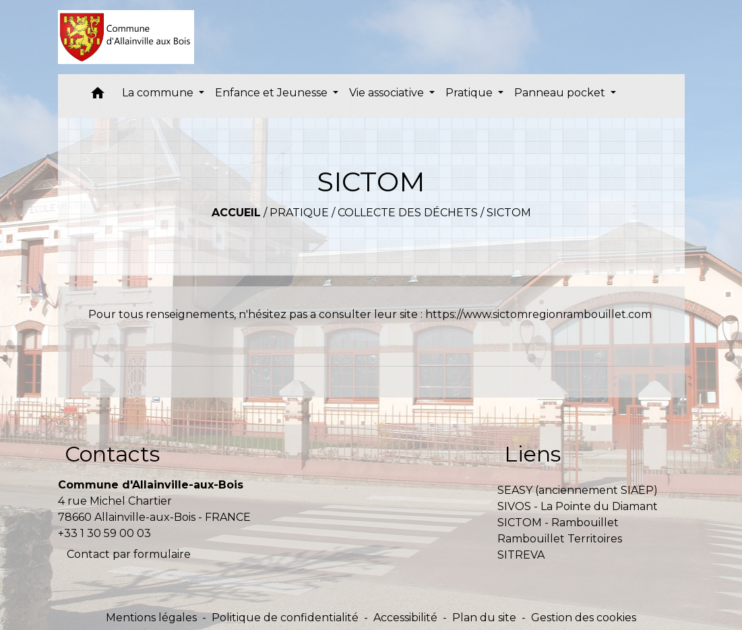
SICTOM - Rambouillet (558, 522)
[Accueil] (126, 37)
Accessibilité (405, 617)
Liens (532, 454)
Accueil (236, 212)
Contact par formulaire (129, 554)
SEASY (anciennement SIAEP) (577, 490)
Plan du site (484, 617)
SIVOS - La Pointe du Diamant (577, 506)
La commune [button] (159, 92)
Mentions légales (151, 617)
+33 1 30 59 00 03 (104, 533)
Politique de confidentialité (285, 617)
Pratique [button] (470, 92)
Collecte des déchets (408, 212)
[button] (98, 96)
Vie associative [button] (388, 92)
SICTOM (509, 212)
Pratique (299, 212)
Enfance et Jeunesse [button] (272, 92)
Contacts (112, 454)
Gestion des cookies (583, 617)
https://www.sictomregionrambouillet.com (538, 314)
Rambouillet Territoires (559, 538)
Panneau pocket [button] (561, 92)
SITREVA (521, 554)
